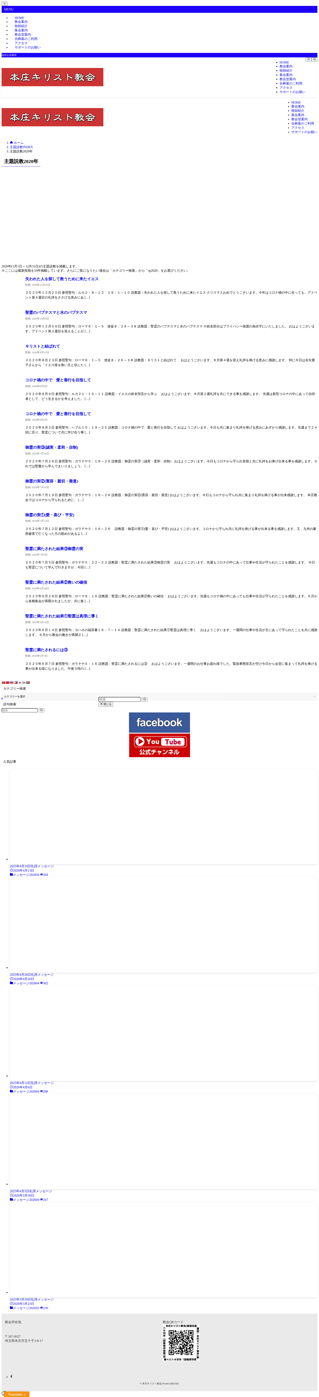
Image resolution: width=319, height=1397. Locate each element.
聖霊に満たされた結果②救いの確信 (56, 582)
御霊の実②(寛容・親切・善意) (51, 481)
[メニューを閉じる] (5, 4)
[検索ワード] (20, 710)
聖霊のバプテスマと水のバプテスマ (56, 312)
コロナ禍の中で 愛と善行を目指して (58, 380)
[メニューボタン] (308, 59)
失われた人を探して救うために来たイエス (62, 279)
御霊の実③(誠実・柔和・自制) (51, 447)
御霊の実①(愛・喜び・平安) (49, 515)
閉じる (105, 704)
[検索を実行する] (41, 710)
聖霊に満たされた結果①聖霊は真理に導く (64, 616)
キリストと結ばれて (44, 346)
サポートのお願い (28, 47)
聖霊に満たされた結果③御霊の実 (56, 549)
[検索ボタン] (314, 59)
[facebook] (11, 1376)
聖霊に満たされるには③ (48, 650)
